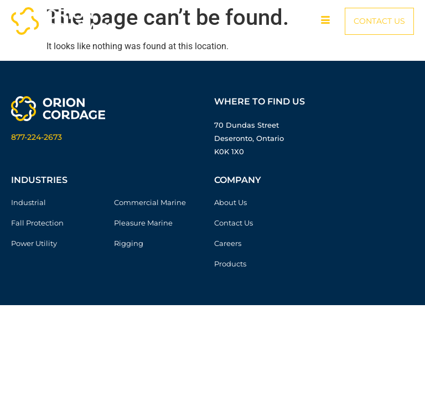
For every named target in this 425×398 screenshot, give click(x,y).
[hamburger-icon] (325, 21)
